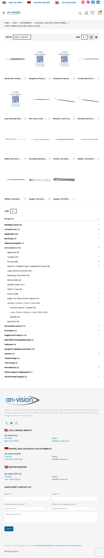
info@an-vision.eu (60, 459)
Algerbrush (11, 252)
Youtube (11, 423)
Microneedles (12, 280)
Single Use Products (13, 335)
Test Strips (9, 362)
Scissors (10, 293)
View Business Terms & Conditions (68, 545)
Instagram (16, 423)
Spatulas (13, 316)
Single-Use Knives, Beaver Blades (21, 298)
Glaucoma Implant (12, 243)
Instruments (10, 247)
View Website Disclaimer (44, 545)
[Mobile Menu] (5, 13)
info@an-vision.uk (59, 479)
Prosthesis (9, 330)
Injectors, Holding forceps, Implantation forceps (27, 266)
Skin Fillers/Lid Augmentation (17, 339)
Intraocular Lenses (12, 326)
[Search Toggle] (80, 13)
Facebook (7, 423)
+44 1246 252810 (68, 2)
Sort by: (9, 37)
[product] (15, 59)
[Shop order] (22, 37)
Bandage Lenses (11, 224)
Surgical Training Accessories (17, 349)
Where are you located (15, 504)
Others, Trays (13, 289)
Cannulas (10, 257)
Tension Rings (10, 358)
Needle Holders (14, 284)
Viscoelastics (10, 367)
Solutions (8, 344)
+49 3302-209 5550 (41, 2)
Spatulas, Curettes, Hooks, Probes (21, 303)
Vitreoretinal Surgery (14, 376)
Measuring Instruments (17, 275)
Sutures (8, 353)
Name (7, 494)
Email (55, 494)
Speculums (11, 321)
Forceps (10, 261)
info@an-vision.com (60, 441)
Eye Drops (9, 238)
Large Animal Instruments (18, 270)
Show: (78, 37)
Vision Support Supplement (17, 372)
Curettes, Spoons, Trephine (21, 307)
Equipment (9, 234)
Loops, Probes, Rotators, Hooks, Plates (26, 312)
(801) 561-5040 (15, 2)
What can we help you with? (64, 504)
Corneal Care (10, 229)
